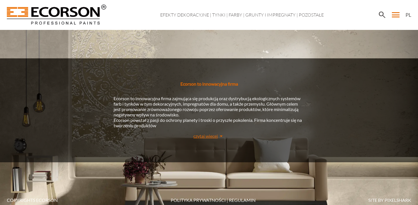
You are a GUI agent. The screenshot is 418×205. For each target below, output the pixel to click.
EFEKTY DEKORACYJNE (184, 15)
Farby (235, 15)
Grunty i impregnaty (270, 15)
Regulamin (242, 200)
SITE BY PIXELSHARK (389, 200)
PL (408, 15)
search (382, 15)
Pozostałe (311, 15)
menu (396, 15)
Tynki (218, 15)
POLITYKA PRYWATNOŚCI (198, 200)
